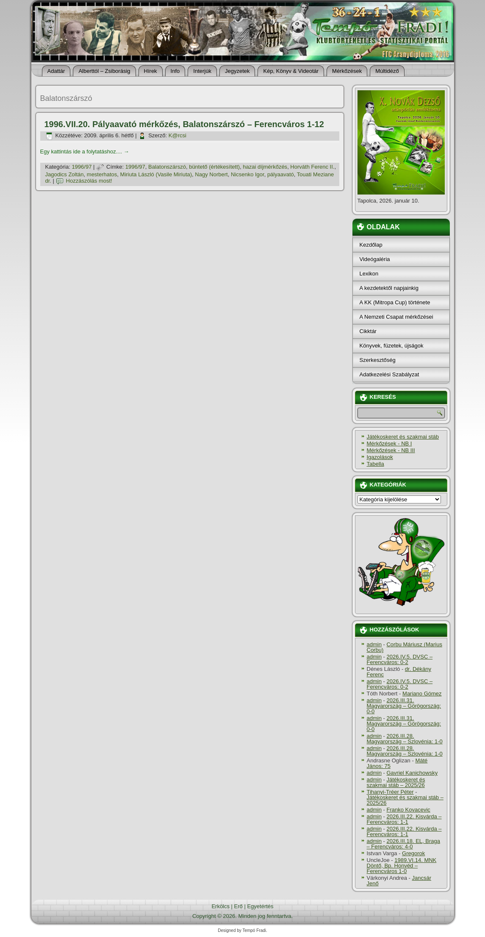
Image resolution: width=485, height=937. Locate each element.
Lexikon (369, 273)
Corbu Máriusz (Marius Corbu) (404, 647)
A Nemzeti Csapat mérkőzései (396, 317)
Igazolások (380, 457)
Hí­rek (150, 71)
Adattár (56, 71)
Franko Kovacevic (408, 809)
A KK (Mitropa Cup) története (395, 302)
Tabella (375, 464)
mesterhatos (102, 174)
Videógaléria (375, 259)
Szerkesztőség (378, 360)
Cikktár (368, 331)
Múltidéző (387, 71)
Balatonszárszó (167, 167)
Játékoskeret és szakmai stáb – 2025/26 (396, 782)
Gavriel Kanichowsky (412, 773)
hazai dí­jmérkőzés (265, 167)
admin (374, 644)
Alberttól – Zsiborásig (104, 71)
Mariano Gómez (421, 693)
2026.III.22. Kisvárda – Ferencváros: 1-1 (404, 819)
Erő (238, 906)
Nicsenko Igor (247, 174)
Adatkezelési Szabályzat (389, 374)
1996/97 (81, 167)
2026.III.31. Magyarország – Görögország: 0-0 (404, 706)
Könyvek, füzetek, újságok (392, 345)
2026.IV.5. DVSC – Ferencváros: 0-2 (400, 659)
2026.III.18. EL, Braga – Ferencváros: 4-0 (403, 844)
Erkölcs (220, 906)
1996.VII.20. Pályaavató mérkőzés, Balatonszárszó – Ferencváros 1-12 (184, 124)
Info (175, 71)
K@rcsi (177, 135)
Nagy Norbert (211, 174)
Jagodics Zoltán (64, 174)
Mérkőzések (347, 71)
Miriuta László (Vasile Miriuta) (156, 174)
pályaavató (280, 174)
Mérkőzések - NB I (389, 443)
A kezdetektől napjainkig (389, 288)
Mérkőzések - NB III (391, 450)
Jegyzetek (237, 71)
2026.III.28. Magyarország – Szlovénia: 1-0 (405, 739)
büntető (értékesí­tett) (214, 167)
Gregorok (413, 853)
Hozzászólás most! (89, 181)
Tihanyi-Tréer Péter (390, 792)
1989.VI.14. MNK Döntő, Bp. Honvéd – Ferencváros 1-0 (402, 865)
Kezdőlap (371, 245)
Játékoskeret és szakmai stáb (403, 437)
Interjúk (202, 71)
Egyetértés (260, 906)
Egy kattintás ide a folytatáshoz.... (84, 151)
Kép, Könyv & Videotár (291, 71)
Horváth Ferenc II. (312, 167)
